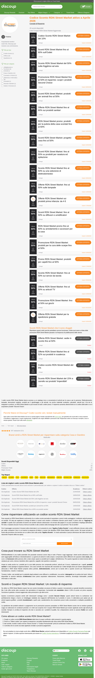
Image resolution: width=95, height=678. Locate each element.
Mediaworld (51, 477)
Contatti (29, 660)
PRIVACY (47, 676)
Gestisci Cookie (59, 676)
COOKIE (53, 676)
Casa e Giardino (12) (8, 73)
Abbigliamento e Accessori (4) (7, 68)
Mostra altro (47, 437)
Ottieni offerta (83, 49)
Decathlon (85, 477)
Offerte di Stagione (83, 12)
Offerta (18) (5, 56)
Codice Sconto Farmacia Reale (78, 631)
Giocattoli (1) (6, 81)
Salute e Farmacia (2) (8, 86)
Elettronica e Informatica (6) (9, 78)
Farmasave (77, 477)
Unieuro (59, 477)
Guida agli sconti (6, 669)
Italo (17, 477)
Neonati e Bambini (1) (8, 83)
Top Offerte (31, 12)
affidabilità (29, 420)
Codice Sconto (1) (7, 53)
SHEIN (31, 477)
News (3, 662)
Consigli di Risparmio (37, 24)
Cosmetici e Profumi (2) (9, 75)
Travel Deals (70, 12)
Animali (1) (5, 71)
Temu (36, 477)
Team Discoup (31, 671)
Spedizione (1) (6, 58)
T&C (28, 664)
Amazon (4, 477)
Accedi (86, 6)
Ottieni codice (83, 35)
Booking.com (67, 477)
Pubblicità (4, 660)
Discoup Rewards (9, 12)
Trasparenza (31, 669)
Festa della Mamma (59, 658)
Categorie (58, 13)
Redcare (42, 477)
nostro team (58, 416)
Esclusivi (21, 12)
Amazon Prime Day (59, 662)
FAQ (28, 662)
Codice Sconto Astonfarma (50, 633)
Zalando (11, 477)
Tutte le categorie (6, 666)
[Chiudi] (92, 1)
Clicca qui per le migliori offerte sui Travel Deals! (47, 1)
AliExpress (24, 477)
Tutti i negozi (5, 664)
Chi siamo (4, 658)
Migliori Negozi (44, 13)
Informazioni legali (32, 666)
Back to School (57, 664)
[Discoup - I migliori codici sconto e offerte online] (8, 7)
